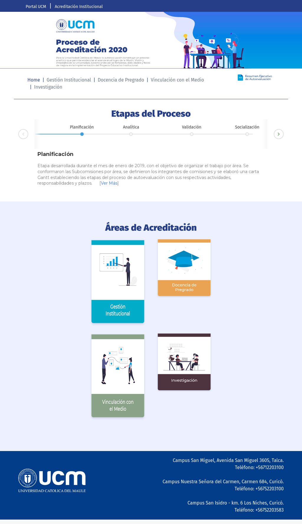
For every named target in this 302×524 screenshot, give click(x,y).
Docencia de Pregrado (121, 80)
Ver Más (109, 183)
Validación (191, 127)
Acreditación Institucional (79, 6)
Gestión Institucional (69, 80)
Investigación (48, 87)
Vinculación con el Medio (177, 80)
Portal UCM (36, 6)
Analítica (131, 127)
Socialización (247, 127)
